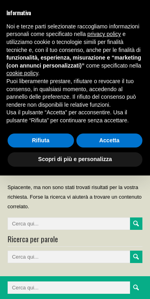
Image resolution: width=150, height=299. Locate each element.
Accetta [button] (109, 140)
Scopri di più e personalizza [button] (75, 159)
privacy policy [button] (104, 34)
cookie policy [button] (22, 73)
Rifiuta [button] (41, 140)
